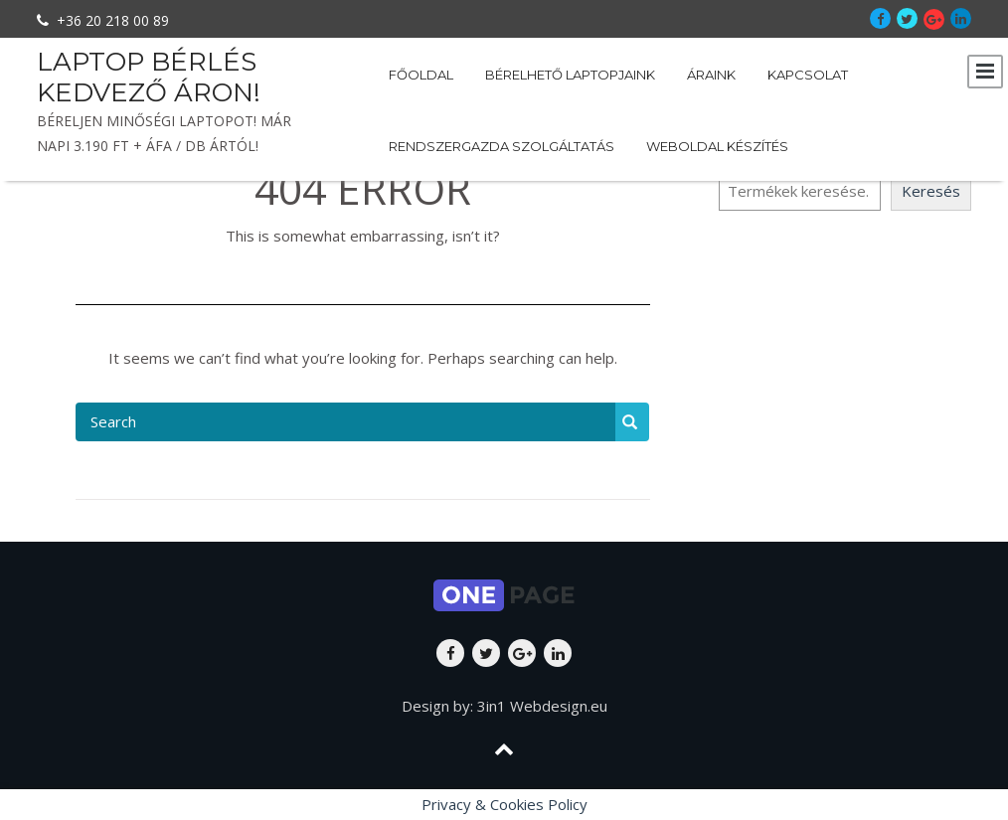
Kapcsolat (807, 74)
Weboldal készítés (717, 146)
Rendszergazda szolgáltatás (501, 146)
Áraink (711, 74)
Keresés (931, 191)
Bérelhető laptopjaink (570, 74)
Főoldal (421, 74)
